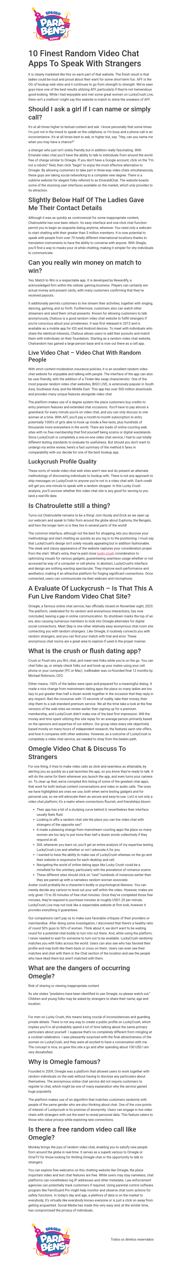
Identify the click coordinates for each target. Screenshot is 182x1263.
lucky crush (105, 553)
